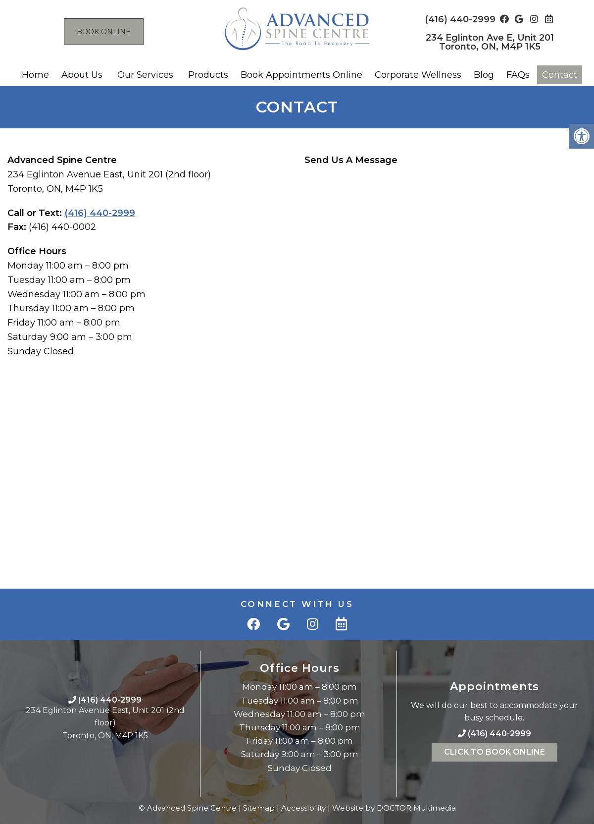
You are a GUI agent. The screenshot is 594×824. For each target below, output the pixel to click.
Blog (484, 74)
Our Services (145, 74)
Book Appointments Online (301, 74)
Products (208, 74)
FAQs (518, 74)
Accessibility (303, 808)
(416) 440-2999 (460, 19)
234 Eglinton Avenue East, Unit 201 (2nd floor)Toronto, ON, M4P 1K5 (105, 723)
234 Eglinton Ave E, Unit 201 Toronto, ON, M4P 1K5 (490, 42)
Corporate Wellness (418, 74)
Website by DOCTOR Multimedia (394, 808)
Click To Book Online (494, 752)
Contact (559, 74)
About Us (81, 74)
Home (35, 74)
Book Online (104, 31)
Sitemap (259, 808)
